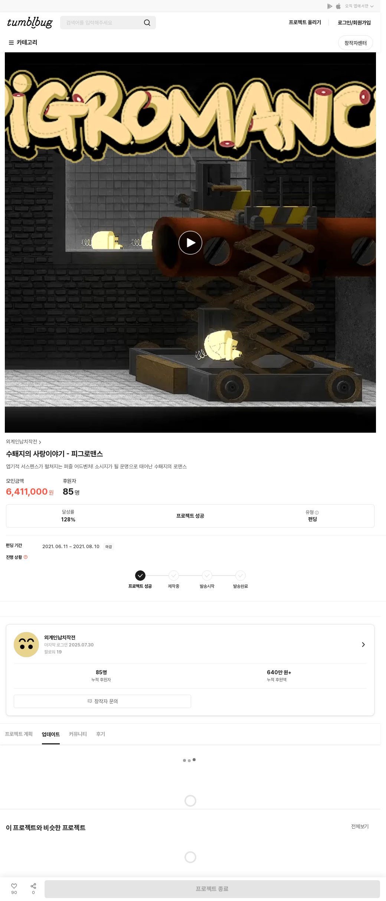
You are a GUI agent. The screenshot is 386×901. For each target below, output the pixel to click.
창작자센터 (355, 43)
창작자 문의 (102, 701)
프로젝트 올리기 (305, 22)
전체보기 (360, 826)
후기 (100, 734)
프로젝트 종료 (212, 888)
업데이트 (51, 734)
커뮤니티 (78, 734)
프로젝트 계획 (19, 734)
